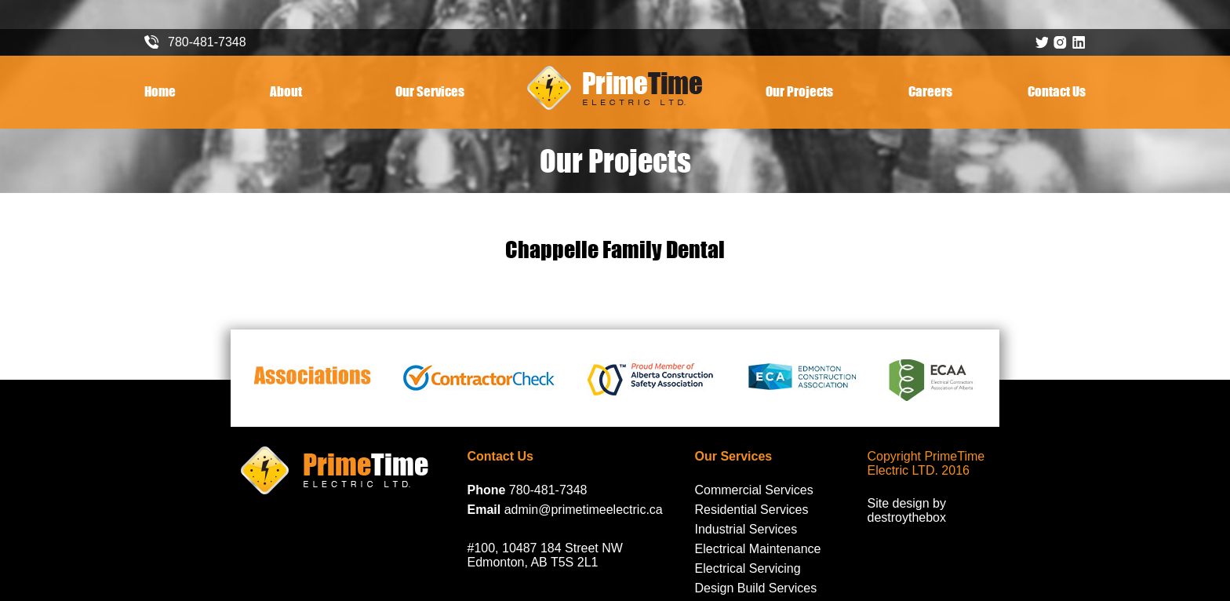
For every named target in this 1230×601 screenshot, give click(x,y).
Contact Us (1057, 91)
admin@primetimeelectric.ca (583, 509)
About (286, 91)
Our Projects (799, 91)
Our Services (429, 91)
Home (160, 91)
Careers (930, 91)
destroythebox (907, 517)
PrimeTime (615, 88)
